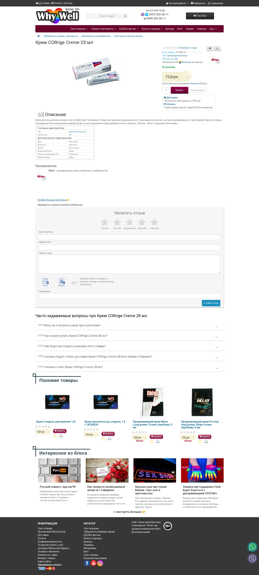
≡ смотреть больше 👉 (129, 511)
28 (176, 59)
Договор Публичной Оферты (53, 548)
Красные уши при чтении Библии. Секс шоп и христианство (150, 490)
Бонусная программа (95, 558)
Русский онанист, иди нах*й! (58, 486)
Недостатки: (45, 242)
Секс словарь (45, 528)
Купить (179, 90)
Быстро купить (197, 90)
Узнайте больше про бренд (52, 200)
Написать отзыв (188, 47)
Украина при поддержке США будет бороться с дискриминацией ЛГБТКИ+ (202, 490)
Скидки (190, 28)
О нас (68, 3)
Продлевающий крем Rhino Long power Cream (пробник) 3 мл (152, 424)
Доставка (43, 3)
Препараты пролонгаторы (128, 36)
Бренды (170, 28)
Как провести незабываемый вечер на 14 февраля (106, 488)
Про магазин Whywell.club (51, 531)
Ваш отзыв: (46, 253)
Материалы (90, 548)
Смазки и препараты (103, 28)
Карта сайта (44, 561)
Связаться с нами (47, 555)
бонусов (186, 62)
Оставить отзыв (211, 303)
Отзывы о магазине (48, 551)
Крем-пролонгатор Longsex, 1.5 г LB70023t (105, 423)
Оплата (56, 3)
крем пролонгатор (177, 55)
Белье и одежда (152, 28)
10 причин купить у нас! (50, 545)
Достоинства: (46, 232)
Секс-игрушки (79, 28)
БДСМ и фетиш (129, 28)
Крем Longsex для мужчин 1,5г (56, 421)
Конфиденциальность (50, 541)
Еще (213, 28)
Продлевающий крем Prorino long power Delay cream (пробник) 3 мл (200, 424)
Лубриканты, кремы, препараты (60, 36)
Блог (180, 28)
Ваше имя (45, 291)
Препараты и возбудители (96, 36)
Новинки (201, 28)
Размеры (89, 545)
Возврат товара (46, 558)
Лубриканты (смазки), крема (99, 531)
